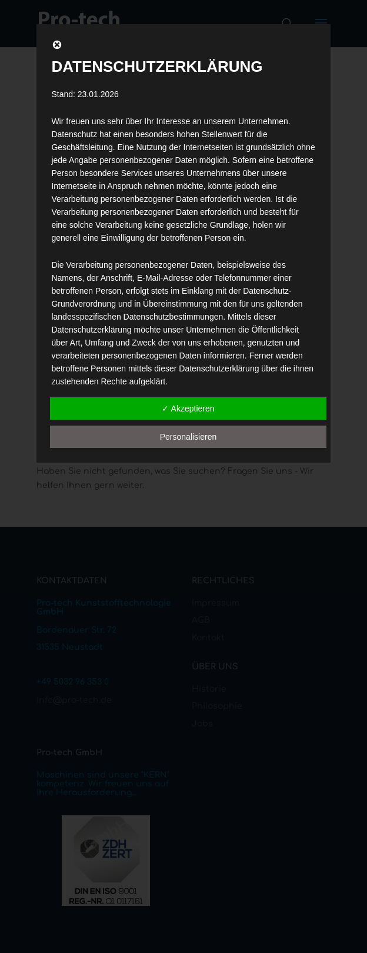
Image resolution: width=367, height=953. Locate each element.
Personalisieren (188, 436)
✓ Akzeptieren (188, 408)
